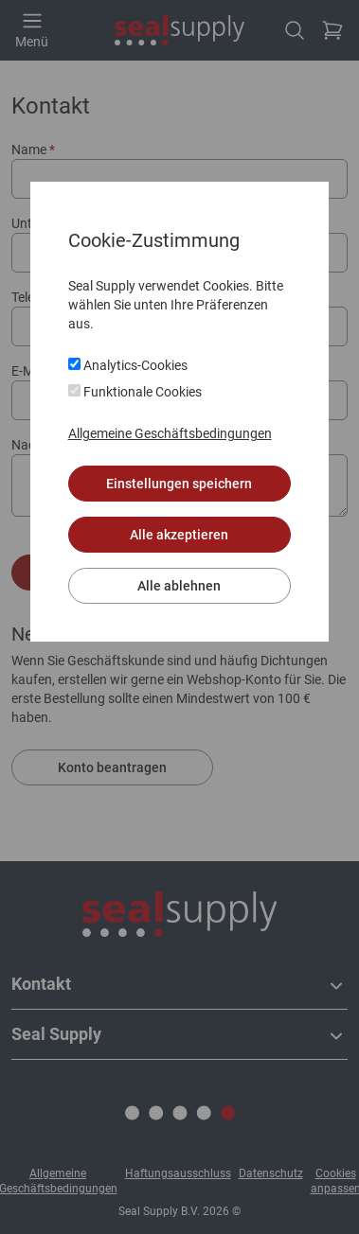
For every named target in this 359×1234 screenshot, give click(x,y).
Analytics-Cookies (128, 365)
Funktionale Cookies (135, 391)
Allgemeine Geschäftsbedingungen (170, 433)
